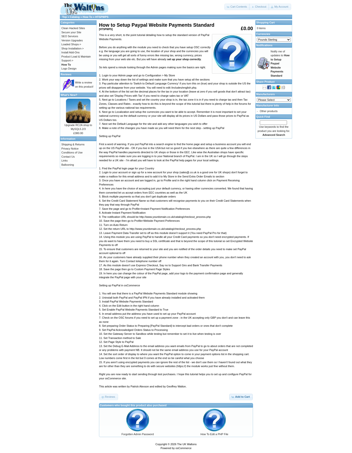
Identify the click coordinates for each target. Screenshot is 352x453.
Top (64, 16)
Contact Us (68, 156)
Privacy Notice (69, 148)
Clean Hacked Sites (73, 28)
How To (87, 16)
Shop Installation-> (72, 48)
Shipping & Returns (73, 144)
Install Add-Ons (70, 52)
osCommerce (183, 448)
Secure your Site (71, 32)
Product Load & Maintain (76, 56)
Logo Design (69, 68)
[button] (237, 7)
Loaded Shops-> (71, 44)
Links (64, 160)
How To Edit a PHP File (214, 434)
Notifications (264, 45)
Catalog (75, 16)
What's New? (69, 94)
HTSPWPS (101, 16)
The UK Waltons (187, 444)
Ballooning (67, 164)
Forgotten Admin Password (137, 434)
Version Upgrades (72, 40)
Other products (269, 111)
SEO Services (69, 36)
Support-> (67, 60)
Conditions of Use (72, 152)
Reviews (66, 74)
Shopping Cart (265, 22)
